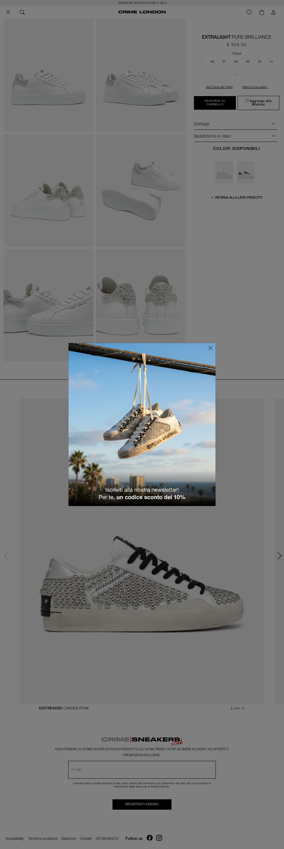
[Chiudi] (210, 348)
